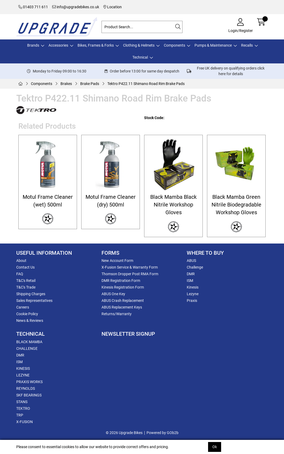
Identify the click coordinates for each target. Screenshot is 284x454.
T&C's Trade (25, 287)
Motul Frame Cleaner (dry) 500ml (111, 201)
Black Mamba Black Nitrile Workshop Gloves (173, 205)
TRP (19, 415)
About (21, 260)
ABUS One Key (113, 294)
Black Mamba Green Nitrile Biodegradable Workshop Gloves (236, 205)
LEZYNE (23, 375)
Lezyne (192, 294)
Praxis (192, 300)
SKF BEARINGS (29, 395)
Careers (22, 307)
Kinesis (192, 287)
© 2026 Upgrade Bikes (124, 433)
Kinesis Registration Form (123, 287)
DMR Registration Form (121, 280)
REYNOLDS (25, 388)
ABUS (191, 260)
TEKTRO (23, 408)
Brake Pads (89, 84)
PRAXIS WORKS (29, 382)
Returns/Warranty (117, 314)
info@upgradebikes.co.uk (75, 7)
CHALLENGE (27, 348)
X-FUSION (24, 422)
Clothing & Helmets (139, 45)
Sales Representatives (34, 300)
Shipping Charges (30, 294)
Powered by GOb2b (162, 433)
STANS (21, 402)
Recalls (247, 45)
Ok (214, 447)
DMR (191, 274)
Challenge (195, 267)
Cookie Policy (27, 314)
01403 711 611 (33, 7)
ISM (190, 280)
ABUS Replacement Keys (122, 307)
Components (174, 45)
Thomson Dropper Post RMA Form (130, 274)
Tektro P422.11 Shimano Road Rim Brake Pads (146, 84)
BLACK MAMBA (29, 342)
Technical (140, 57)
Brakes (66, 84)
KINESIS (23, 368)
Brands (33, 45)
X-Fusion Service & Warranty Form (130, 267)
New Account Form (117, 260)
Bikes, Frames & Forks (96, 45)
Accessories (58, 45)
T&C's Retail (25, 280)
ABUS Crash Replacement (123, 300)
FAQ (19, 274)
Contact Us (25, 267)
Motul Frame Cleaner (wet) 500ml (48, 201)
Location (112, 7)
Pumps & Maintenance (213, 45)
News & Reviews (29, 320)
